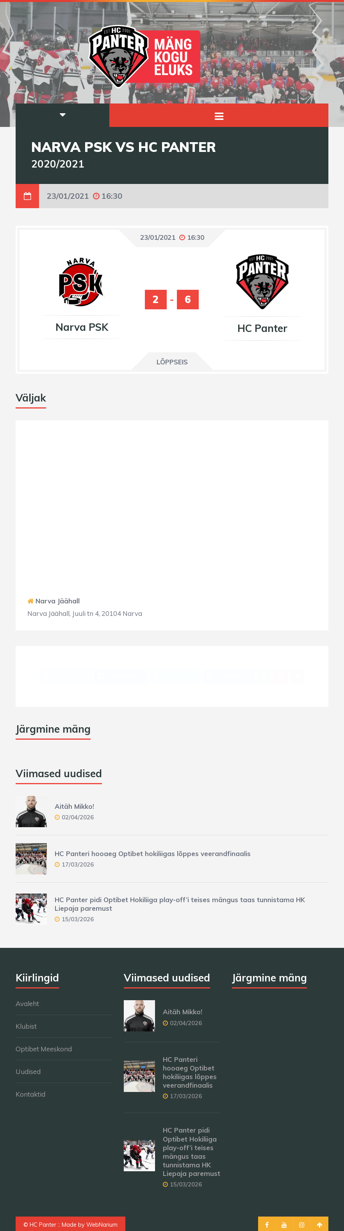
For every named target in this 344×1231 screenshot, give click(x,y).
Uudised (28, 1071)
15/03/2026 (78, 919)
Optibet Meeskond (44, 1048)
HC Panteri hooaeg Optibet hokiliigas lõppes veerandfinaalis (153, 853)
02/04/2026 (78, 817)
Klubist (26, 1026)
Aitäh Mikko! (74, 806)
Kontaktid (30, 1094)
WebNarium (102, 1224)
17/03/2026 (78, 864)
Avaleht (27, 1003)
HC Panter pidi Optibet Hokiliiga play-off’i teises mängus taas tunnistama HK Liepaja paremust (191, 1151)
